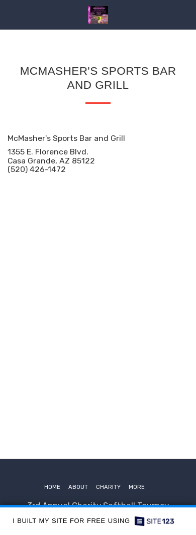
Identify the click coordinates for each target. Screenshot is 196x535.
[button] (11, 14)
